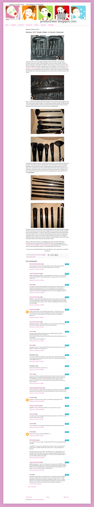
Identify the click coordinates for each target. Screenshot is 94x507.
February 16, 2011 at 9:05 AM (37, 369)
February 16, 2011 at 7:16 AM (36, 361)
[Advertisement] (47, 492)
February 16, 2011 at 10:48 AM (37, 401)
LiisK (31, 474)
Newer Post (29, 497)
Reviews (36, 25)
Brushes (31, 256)
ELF (34, 256)
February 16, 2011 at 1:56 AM (36, 327)
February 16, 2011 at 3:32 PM (36, 419)
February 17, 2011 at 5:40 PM (36, 435)
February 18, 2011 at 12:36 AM (37, 470)
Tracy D (31, 374)
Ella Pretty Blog (33, 440)
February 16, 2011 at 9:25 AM (36, 383)
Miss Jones (32, 414)
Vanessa (32, 423)
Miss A (31, 345)
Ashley (31, 284)
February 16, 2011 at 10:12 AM (37, 393)
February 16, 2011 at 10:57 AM (37, 409)
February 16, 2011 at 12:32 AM (37, 305)
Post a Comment (32, 486)
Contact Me (29, 25)
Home (6, 25)
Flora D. (31, 331)
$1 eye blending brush (45, 244)
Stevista (31, 431)
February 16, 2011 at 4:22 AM (36, 340)
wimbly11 (32, 397)
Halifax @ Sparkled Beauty (36, 388)
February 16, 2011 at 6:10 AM (37, 350)
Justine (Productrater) (36, 254)
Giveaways (50, 25)
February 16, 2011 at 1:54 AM (36, 317)
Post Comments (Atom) (38, 499)
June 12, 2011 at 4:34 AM (35, 483)
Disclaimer (13, 25)
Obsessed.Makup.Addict (35, 264)
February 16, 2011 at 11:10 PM (37, 427)
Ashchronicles (33, 309)
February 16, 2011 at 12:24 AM (37, 280)
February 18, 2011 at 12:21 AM (37, 457)
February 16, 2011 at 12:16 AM (37, 269)
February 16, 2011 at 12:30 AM (37, 292)
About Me (20, 25)
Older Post (66, 497)
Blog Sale (43, 25)
